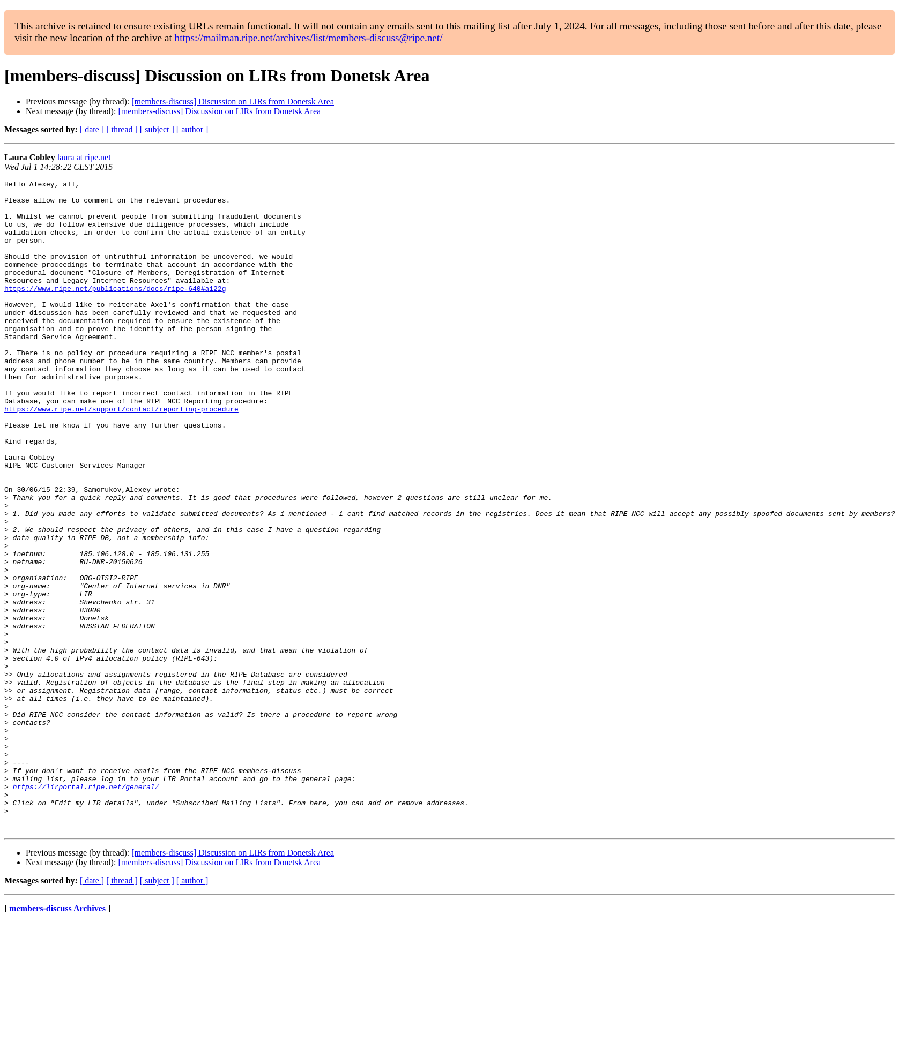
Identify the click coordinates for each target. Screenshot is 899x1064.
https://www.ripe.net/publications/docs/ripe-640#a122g (115, 311)
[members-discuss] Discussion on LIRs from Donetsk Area (232, 101)
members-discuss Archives (57, 1038)
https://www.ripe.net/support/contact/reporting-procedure (121, 455)
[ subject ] (157, 129)
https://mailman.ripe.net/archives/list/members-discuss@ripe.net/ (309, 37)
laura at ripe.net (84, 157)
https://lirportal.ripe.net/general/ (86, 908)
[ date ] (92, 129)
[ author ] (192, 129)
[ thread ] (122, 129)
